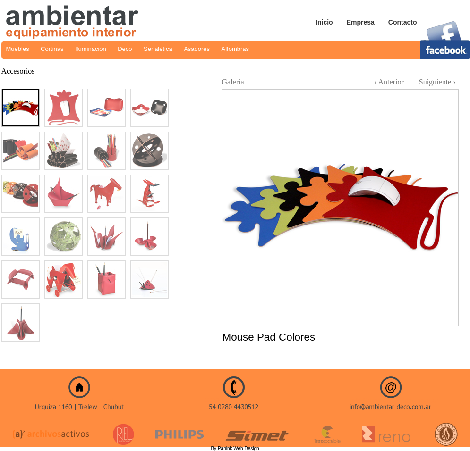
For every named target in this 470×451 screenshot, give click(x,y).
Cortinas (52, 48)
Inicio (324, 22)
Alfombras (235, 48)
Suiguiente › (437, 82)
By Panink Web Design (235, 448)
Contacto (402, 22)
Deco (125, 48)
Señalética (158, 48)
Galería (233, 82)
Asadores (197, 48)
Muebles (17, 48)
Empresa (361, 22)
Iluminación (90, 48)
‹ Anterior (389, 82)
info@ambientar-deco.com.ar (394, 400)
